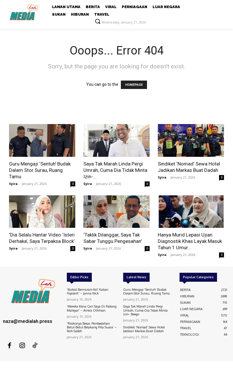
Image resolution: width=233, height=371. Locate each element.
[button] (98, 21)
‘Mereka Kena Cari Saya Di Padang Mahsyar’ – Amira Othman (91, 308)
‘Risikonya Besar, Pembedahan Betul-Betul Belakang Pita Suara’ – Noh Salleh (92, 327)
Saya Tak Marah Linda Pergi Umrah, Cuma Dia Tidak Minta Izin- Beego (145, 310)
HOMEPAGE (134, 85)
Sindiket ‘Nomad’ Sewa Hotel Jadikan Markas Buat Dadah (144, 329)
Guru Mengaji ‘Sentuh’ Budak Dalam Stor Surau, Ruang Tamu (40, 170)
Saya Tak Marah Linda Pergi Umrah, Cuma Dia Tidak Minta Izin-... (115, 170)
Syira (13, 183)
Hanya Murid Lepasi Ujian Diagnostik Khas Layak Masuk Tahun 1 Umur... (190, 241)
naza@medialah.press (27, 321)
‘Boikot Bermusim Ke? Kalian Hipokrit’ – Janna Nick (87, 291)
